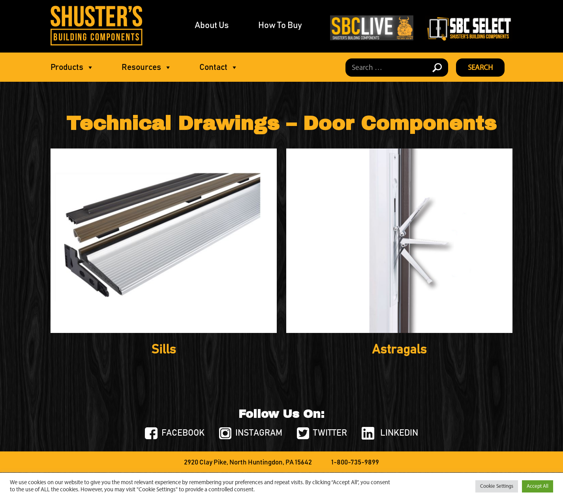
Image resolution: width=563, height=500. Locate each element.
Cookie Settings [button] (496, 486)
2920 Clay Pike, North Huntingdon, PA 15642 (248, 462)
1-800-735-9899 (355, 462)
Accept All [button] (537, 486)
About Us (212, 25)
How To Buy (280, 25)
